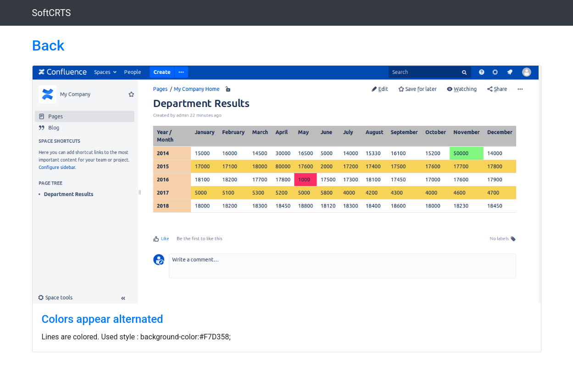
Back (48, 45)
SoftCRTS (51, 12)
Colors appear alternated (102, 319)
